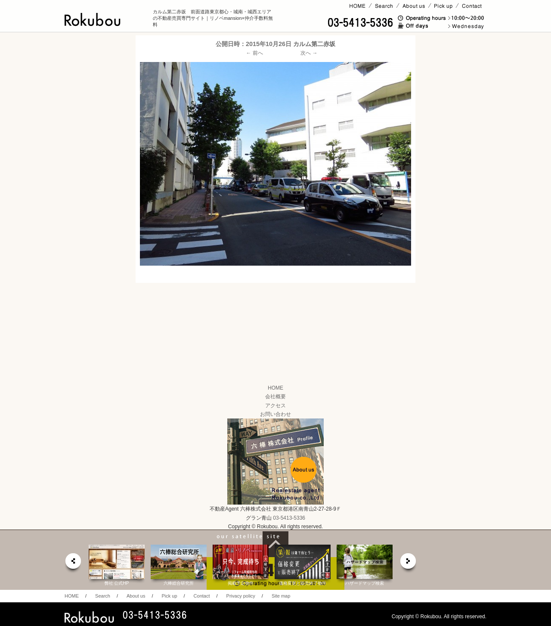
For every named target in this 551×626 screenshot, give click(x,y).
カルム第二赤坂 (314, 43)
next (408, 563)
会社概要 (275, 397)
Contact (202, 595)
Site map (281, 595)
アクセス (275, 406)
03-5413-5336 (289, 518)
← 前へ (254, 53)
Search (102, 595)
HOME (275, 388)
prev (73, 563)
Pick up (169, 595)
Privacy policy (240, 595)
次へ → (308, 53)
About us (136, 595)
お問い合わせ (275, 414)
